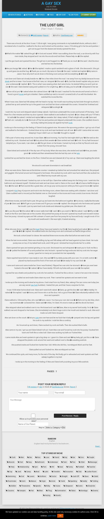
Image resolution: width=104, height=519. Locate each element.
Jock (18, 472)
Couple (90, 457)
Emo (81, 457)
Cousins (10, 491)
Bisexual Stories (51, 9)
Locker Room (91, 472)
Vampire (21, 491)
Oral (21, 476)
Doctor (53, 476)
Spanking (72, 481)
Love (46, 457)
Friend (56, 457)
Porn (43, 467)
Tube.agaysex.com (67, 508)
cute (37, 318)
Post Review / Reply (70, 416)
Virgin (43, 481)
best (37, 229)
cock (70, 123)
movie (21, 94)
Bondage (83, 491)
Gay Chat (61, 15)
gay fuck (34, 285)
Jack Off (75, 476)
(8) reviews (32, 387)
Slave (85, 476)
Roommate (11, 481)
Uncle (52, 481)
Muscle (10, 462)
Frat (31, 491)
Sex (29, 457)
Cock (12, 457)
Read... (98, 446)
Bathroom (39, 462)
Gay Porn (73, 15)
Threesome (25, 486)
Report (45, 35)
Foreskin (56, 472)
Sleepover (68, 486)
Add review (36, 35)
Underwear (53, 462)
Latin (45, 472)
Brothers (42, 476)
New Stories (14, 15)
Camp (28, 472)
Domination (60, 491)
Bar (73, 457)
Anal (36, 472)
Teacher (91, 467)
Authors (28, 15)
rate (40, 387)
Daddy (83, 481)
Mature (32, 481)
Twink (62, 481)
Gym (35, 467)
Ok (60, 516)
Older (82, 462)
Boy (65, 457)
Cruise (56, 486)
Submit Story (88, 15)
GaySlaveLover (67, 35)
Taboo (72, 491)
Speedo (37, 486)
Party (11, 467)
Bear (60, 467)
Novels (57, 495)
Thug (49, 491)
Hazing (46, 495)
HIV (52, 467)
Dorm (22, 481)
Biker (40, 491)
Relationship (23, 467)
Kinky (47, 486)
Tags (50, 15)
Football (80, 467)
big (16, 191)
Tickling (94, 481)
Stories (40, 15)
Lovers (30, 476)
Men (21, 457)
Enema (94, 491)
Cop (9, 472)
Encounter (68, 472)
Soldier (12, 486)
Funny (69, 467)
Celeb (95, 476)
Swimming (11, 476)
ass (78, 153)
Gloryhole (90, 486)
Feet (20, 462)
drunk (7, 81)
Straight (63, 476)
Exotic (79, 486)
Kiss (37, 457)
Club (78, 472)
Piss (72, 462)
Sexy (29, 462)
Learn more (52, 516)
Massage (92, 462)
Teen (64, 462)
